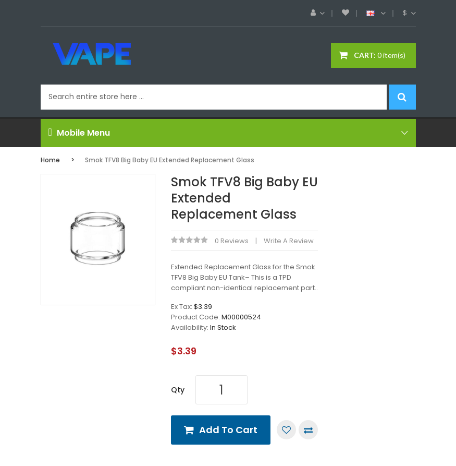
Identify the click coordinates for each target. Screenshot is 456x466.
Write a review (289, 241)
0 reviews (232, 241)
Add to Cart (228, 429)
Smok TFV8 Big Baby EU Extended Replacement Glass (169, 160)
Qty (177, 390)
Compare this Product (308, 429)
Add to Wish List (286, 429)
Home (50, 160)
